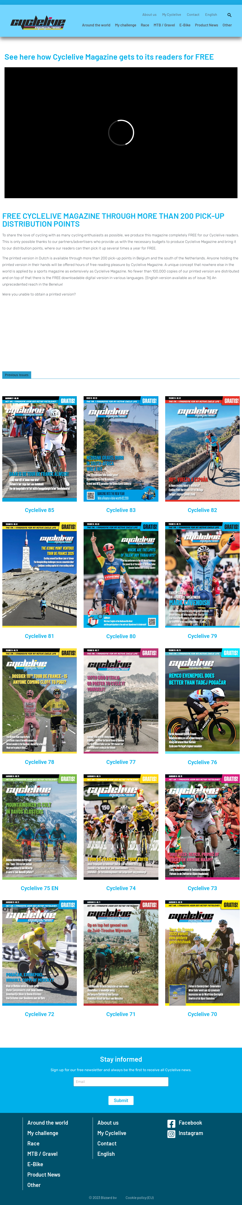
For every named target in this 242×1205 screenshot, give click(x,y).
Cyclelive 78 (39, 762)
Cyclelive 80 (121, 636)
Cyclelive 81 (39, 636)
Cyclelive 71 (121, 1014)
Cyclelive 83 (121, 510)
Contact (193, 14)
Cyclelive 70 (202, 1014)
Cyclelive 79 (202, 636)
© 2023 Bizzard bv (103, 1197)
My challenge (125, 25)
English (211, 14)
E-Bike (184, 25)
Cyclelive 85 (39, 510)
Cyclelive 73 (202, 888)
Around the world (96, 25)
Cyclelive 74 (121, 888)
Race (145, 25)
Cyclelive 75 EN (39, 888)
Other (227, 25)
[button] (227, 14)
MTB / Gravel (164, 25)
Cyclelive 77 (121, 762)
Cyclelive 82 (202, 510)
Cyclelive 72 (39, 1014)
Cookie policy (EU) (139, 1197)
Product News (206, 25)
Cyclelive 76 (202, 762)
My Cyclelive (171, 14)
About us (149, 14)
